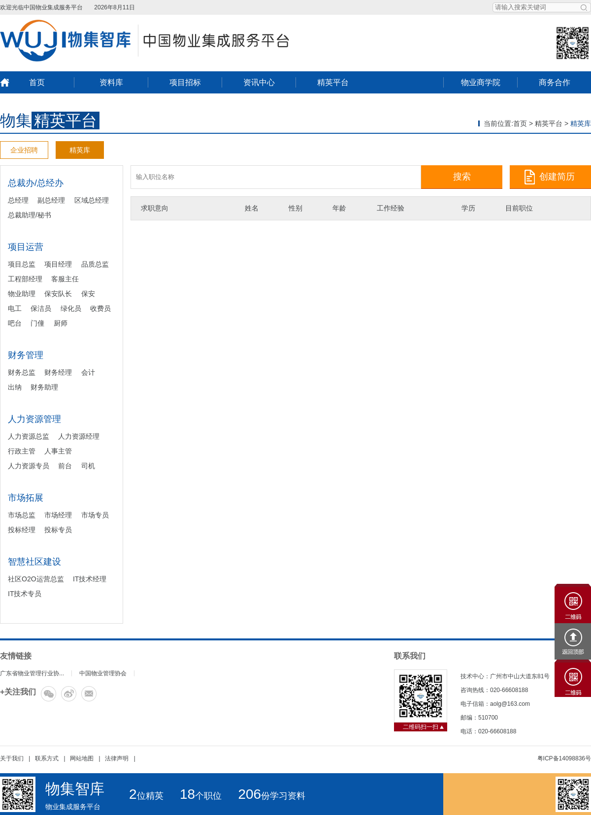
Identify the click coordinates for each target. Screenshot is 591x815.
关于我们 (12, 758)
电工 (15, 308)
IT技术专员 (24, 594)
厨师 (60, 323)
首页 (37, 82)
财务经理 (58, 372)
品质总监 (95, 264)
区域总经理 (91, 200)
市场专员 (95, 515)
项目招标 (185, 82)
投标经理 (21, 530)
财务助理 (44, 387)
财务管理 (25, 355)
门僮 (37, 323)
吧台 (15, 323)
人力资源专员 (28, 466)
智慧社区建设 (34, 562)
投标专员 (58, 530)
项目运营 (25, 247)
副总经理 (51, 200)
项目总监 (21, 264)
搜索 (462, 176)
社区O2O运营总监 (36, 579)
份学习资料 (271, 796)
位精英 (146, 796)
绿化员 (71, 308)
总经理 (18, 200)
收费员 (100, 308)
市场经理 (58, 515)
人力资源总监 (28, 436)
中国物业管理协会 (103, 673)
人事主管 (58, 451)
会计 (88, 372)
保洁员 (41, 308)
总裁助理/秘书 (29, 215)
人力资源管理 (34, 419)
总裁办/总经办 (36, 183)
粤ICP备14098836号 (564, 758)
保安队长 (58, 294)
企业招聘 (24, 150)
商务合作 (554, 82)
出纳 (15, 387)
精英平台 (333, 82)
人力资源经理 (78, 436)
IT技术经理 (89, 579)
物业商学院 (480, 82)
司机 (88, 466)
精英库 (79, 150)
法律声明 (117, 758)
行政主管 (21, 451)
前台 (65, 466)
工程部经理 (25, 279)
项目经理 (58, 264)
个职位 (201, 796)
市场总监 (21, 515)
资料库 (111, 82)
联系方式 (47, 758)
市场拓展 (25, 498)
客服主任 (65, 279)
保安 (88, 294)
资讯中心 (259, 82)
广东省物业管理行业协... (32, 673)
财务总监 (21, 372)
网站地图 (82, 758)
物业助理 (21, 294)
